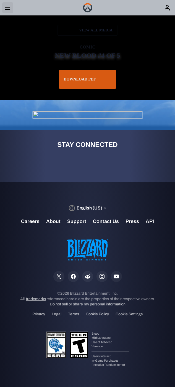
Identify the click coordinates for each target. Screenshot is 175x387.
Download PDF (87, 79)
